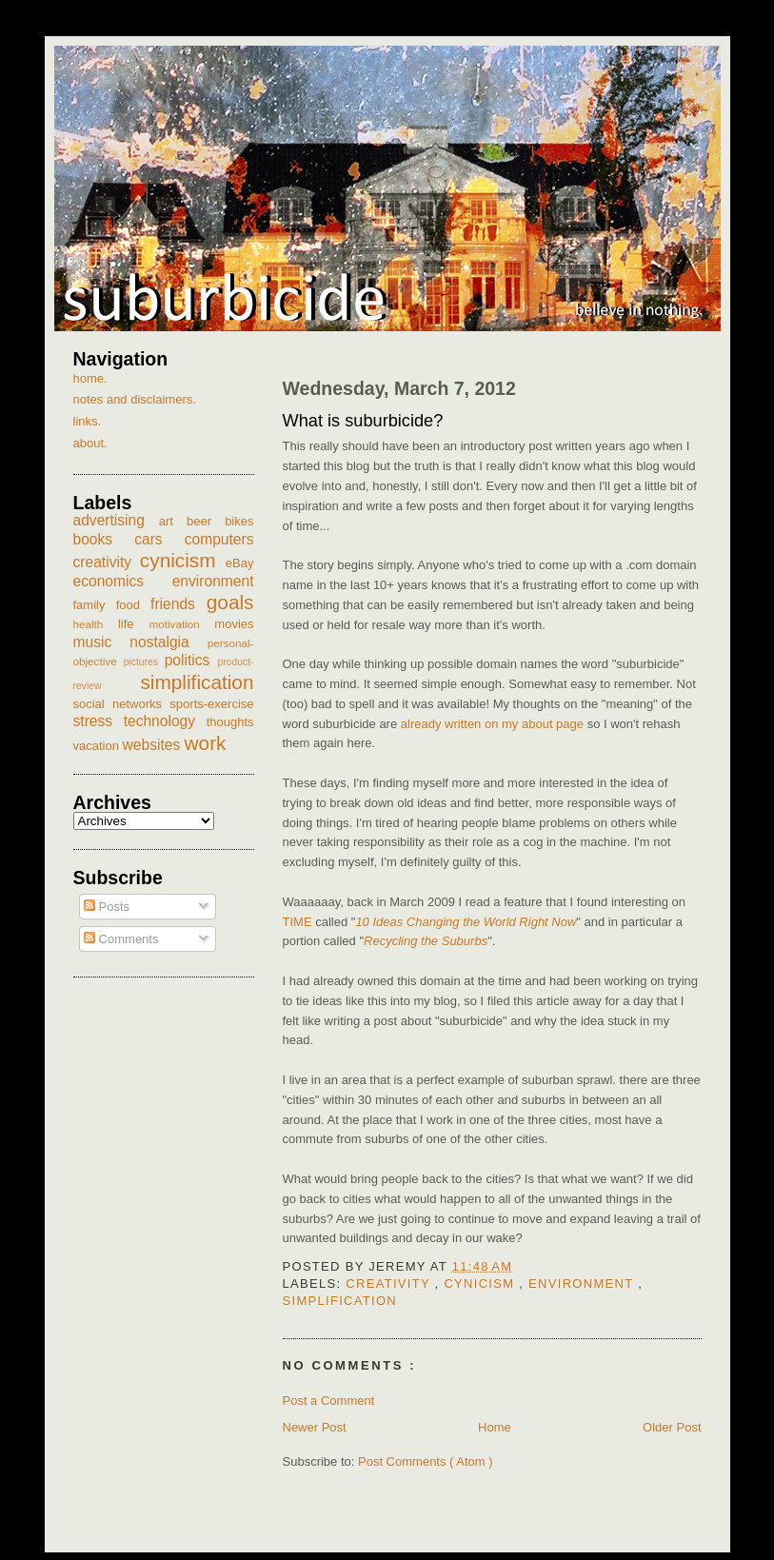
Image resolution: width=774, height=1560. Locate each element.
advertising (116, 520)
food (133, 605)
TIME (297, 922)
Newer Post (315, 1427)
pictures (144, 662)
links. (87, 421)
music (101, 642)
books (104, 539)
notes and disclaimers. (134, 399)
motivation (181, 624)
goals (230, 602)
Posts (106, 906)
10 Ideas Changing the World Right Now (465, 922)
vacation (98, 746)
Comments (121, 939)
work (206, 743)
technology (165, 721)
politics (191, 660)
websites (154, 745)
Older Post (672, 1427)
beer (206, 521)
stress (98, 721)
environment (583, 1283)
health (95, 624)
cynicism (481, 1283)
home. (90, 378)
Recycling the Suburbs (425, 941)
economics (122, 581)
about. (90, 443)
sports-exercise (211, 704)
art (173, 521)
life (133, 624)
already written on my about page (492, 724)
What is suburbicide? (363, 420)
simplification (340, 1300)
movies (233, 624)
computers (219, 539)
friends (178, 604)
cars (159, 539)
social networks (121, 704)
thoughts (230, 722)
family (94, 605)
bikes (239, 521)
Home (494, 1427)
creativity (390, 1283)
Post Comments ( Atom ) (425, 1461)
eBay (240, 563)
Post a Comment (329, 1400)
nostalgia (168, 642)
